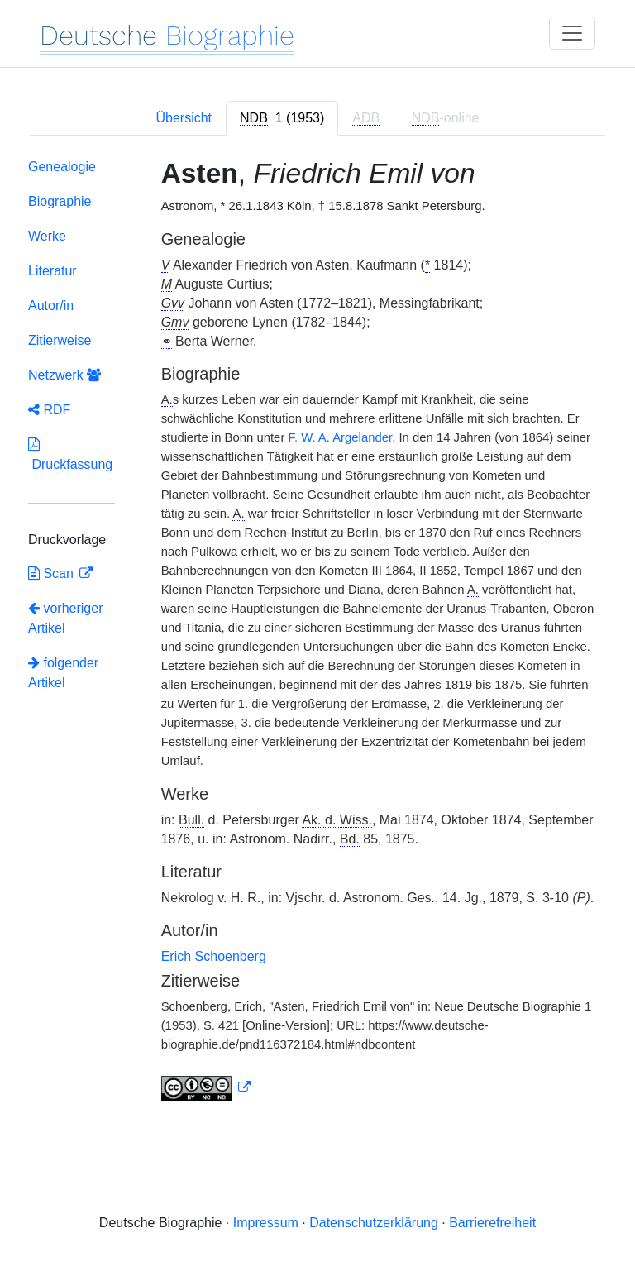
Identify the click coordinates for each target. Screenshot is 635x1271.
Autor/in (51, 306)
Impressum (265, 1223)
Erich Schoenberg (213, 956)
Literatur (52, 271)
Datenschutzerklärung (373, 1223)
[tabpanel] (317, 633)
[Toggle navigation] (572, 33)
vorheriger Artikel (65, 618)
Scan (52, 573)
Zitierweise (59, 340)
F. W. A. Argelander (340, 437)
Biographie (60, 201)
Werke (47, 236)
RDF (49, 410)
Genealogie (62, 167)
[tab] (282, 118)
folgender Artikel (63, 673)
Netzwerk (64, 375)
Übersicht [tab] (183, 118)
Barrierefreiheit (492, 1223)
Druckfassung (70, 454)
